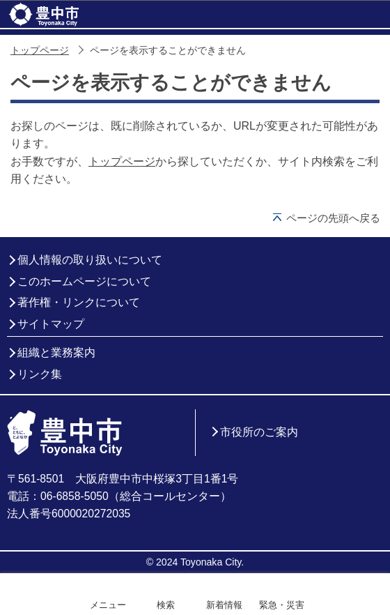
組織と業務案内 (56, 352)
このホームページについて (84, 281)
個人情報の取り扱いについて (89, 260)
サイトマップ (50, 324)
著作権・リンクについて (78, 302)
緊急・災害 (281, 605)
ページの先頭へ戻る (333, 218)
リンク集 (39, 374)
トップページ (39, 50)
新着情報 (224, 605)
